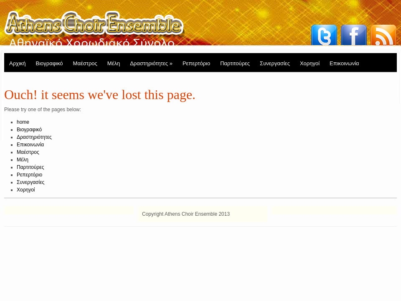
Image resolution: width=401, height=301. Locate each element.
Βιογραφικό (49, 63)
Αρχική (17, 63)
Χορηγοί (310, 63)
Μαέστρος (85, 63)
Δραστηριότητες (151, 63)
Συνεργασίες (275, 63)
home (23, 122)
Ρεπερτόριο (196, 63)
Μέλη (113, 63)
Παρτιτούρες (235, 63)
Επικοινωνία (344, 63)
